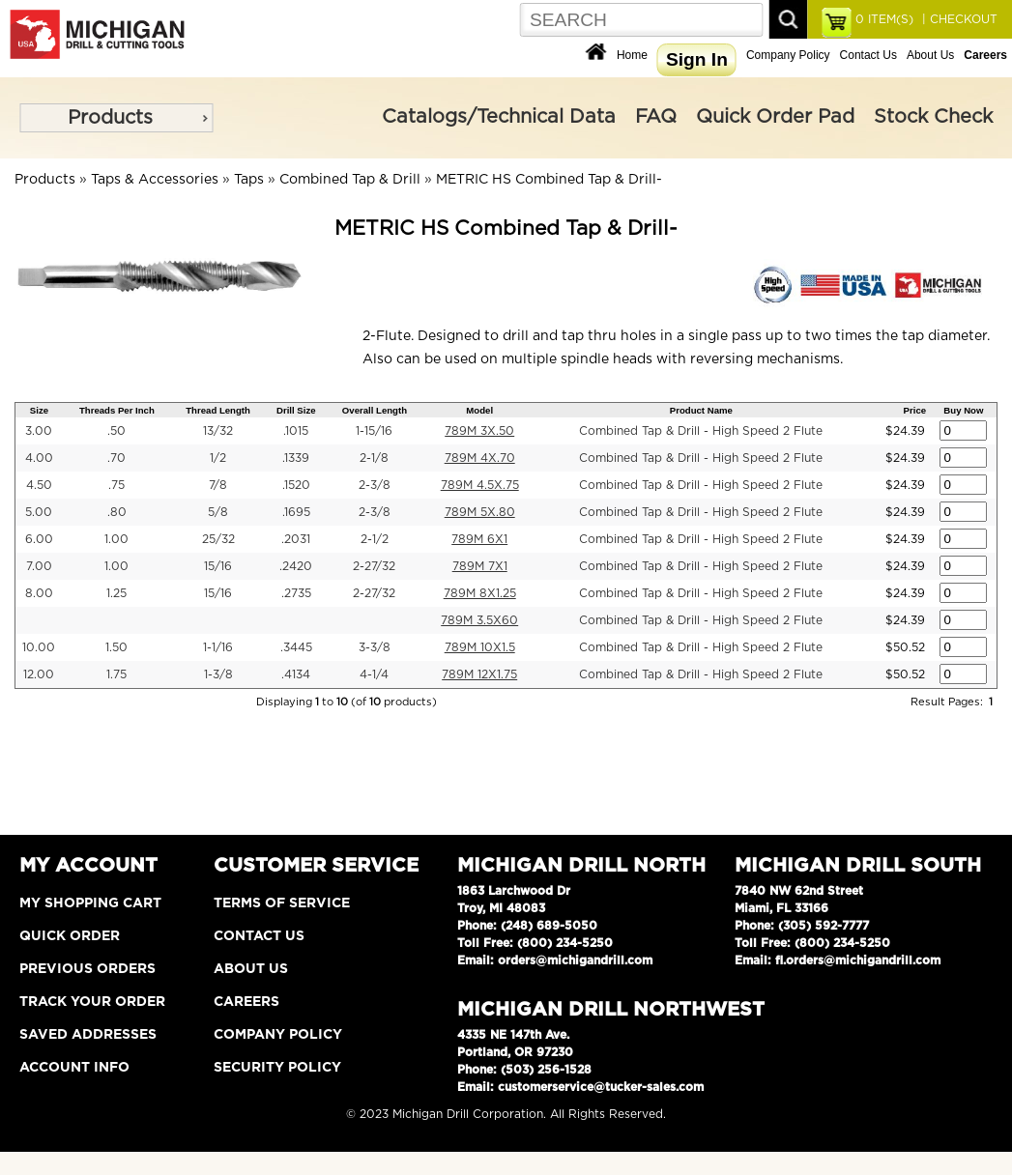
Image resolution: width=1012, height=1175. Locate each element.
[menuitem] (116, 117)
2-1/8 (374, 458)
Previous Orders (87, 969)
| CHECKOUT (958, 19)
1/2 (218, 458)
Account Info (74, 1068)
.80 (117, 512)
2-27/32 (374, 566)
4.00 (39, 458)
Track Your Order (92, 1002)
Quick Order (69, 936)
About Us (930, 55)
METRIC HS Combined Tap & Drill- (549, 179)
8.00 (39, 593)
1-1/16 (218, 647)
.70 (116, 458)
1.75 (116, 674)
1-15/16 (374, 431)
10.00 (38, 647)
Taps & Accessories (154, 179)
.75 (116, 485)
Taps (249, 179)
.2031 (295, 539)
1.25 (116, 593)
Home (632, 55)
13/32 (218, 431)
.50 (116, 431)
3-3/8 (374, 647)
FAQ (656, 117)
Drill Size (296, 410)
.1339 (295, 458)
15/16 (218, 566)
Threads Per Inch (117, 410)
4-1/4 (374, 674)
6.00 (39, 539)
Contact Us (868, 55)
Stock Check (933, 117)
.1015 (295, 431)
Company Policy (788, 55)
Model (479, 410)
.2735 (296, 593)
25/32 (218, 539)
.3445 (296, 647)
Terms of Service (282, 903)
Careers (246, 1002)
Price (915, 410)
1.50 (116, 647)
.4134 (295, 674)
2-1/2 (375, 539)
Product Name (701, 410)
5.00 (38, 512)
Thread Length (218, 410)
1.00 (116, 539)
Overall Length (374, 410)
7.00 (39, 566)
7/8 (218, 485)
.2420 (295, 566)
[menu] (116, 117)
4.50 (39, 485)
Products (110, 118)
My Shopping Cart (90, 903)
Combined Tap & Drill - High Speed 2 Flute (701, 431)
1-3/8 (218, 674)
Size (39, 410)
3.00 (38, 431)
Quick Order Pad (775, 117)
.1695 (296, 512)
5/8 (218, 512)
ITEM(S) (884, 19)
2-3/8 (374, 485)
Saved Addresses (88, 1035)
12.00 (38, 674)
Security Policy (277, 1068)
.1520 (296, 485)
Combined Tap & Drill (349, 179)
